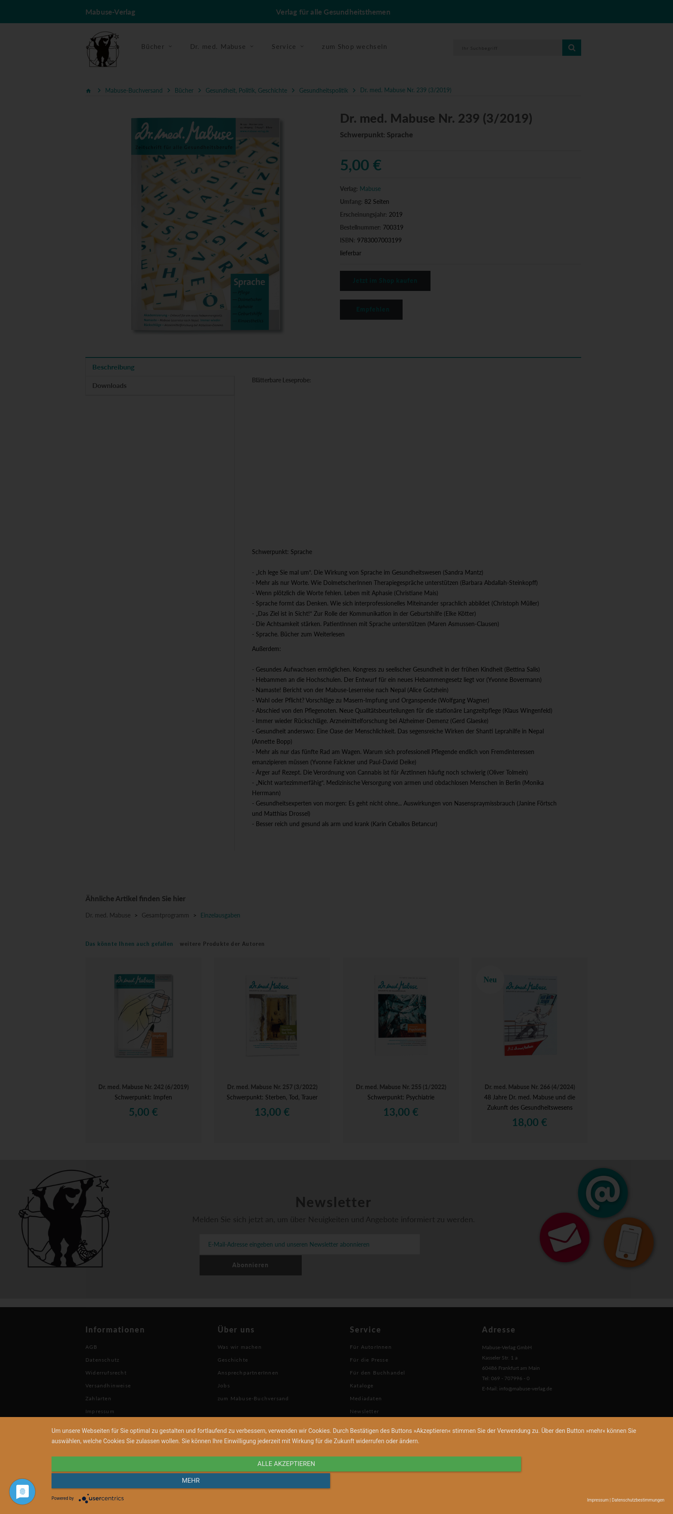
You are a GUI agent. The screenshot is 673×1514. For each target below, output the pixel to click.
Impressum (598, 1500)
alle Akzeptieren (266, 1483)
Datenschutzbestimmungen (638, 1500)
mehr (573, 1483)
